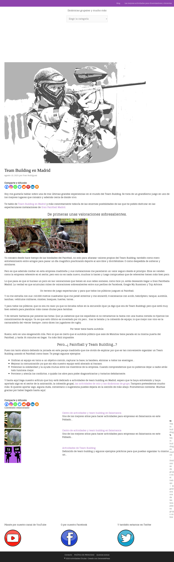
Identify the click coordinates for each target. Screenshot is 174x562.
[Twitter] (20, 187)
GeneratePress (104, 558)
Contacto (68, 554)
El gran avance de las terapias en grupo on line (172, 501)
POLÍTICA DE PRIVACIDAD (84, 554)
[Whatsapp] (15, 187)
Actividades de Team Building (79, 448)
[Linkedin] (33, 187)
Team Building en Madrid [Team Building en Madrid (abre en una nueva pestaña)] (32, 204)
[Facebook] (7, 187)
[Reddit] (24, 187)
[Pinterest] (28, 187)
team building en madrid (172, 446)
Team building (172, 428)
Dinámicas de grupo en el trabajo (172, 472)
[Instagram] (11, 187)
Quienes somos (103, 554)
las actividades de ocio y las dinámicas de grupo (102, 384)
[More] (37, 187)
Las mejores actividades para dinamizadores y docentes (148, 3)
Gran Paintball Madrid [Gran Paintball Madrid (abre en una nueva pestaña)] (53, 207)
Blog (118, 3)
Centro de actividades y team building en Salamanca (91, 413)
